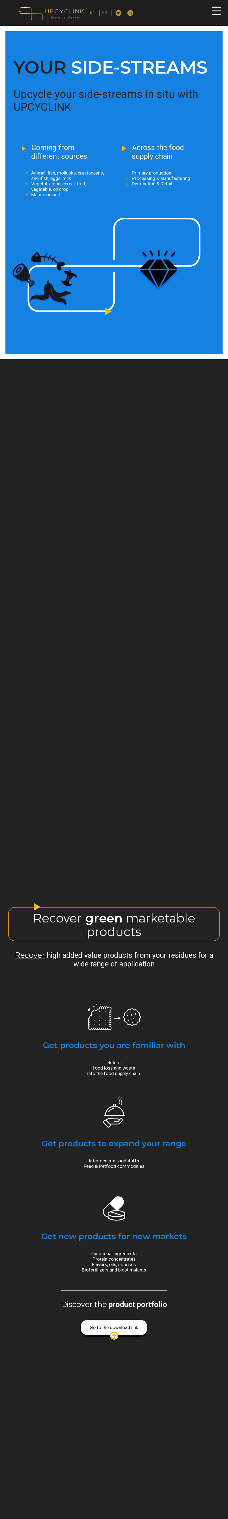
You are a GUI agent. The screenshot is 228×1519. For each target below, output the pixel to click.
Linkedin (130, 12)
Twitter (118, 12)
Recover (30, 955)
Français (109, 13)
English (97, 13)
